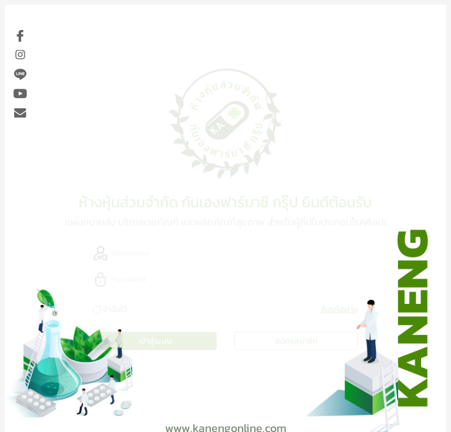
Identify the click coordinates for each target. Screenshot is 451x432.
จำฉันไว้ (115, 308)
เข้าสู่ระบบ (155, 340)
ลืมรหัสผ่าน (339, 308)
